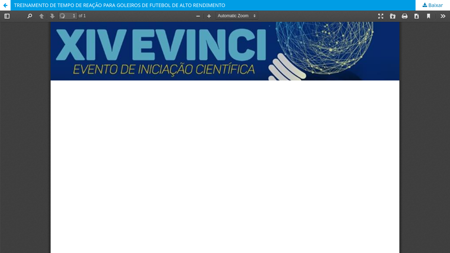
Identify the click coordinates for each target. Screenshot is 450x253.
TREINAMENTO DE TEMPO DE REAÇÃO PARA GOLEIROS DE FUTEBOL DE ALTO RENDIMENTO (119, 5)
